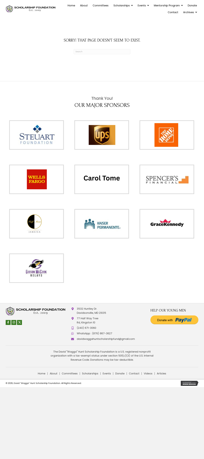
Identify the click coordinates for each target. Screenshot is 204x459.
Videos (148, 373)
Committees (70, 373)
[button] (8, 321)
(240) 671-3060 (86, 328)
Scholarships (90, 373)
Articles (161, 373)
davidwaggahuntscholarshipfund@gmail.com (106, 339)
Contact (134, 373)
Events (107, 373)
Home (41, 373)
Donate (120, 373)
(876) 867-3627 (102, 333)
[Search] (102, 51)
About (53, 373)
